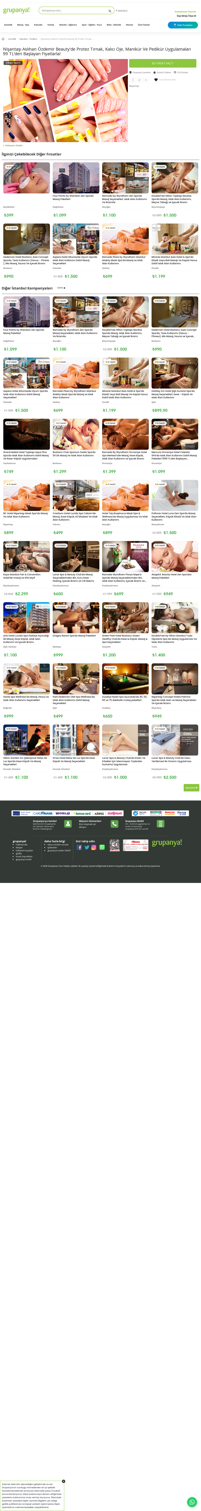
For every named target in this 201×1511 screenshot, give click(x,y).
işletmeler (52, 847)
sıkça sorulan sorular (58, 844)
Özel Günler (144, 25)
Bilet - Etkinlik (114, 25)
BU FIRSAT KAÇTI (162, 63)
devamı (191, 788)
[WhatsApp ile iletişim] (192, 1502)
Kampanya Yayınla (185, 11)
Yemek (50, 25)
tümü (60, 287)
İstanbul (121, 10)
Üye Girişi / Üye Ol (186, 15)
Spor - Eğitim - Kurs (92, 25)
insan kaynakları (24, 856)
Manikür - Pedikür (28, 38)
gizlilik (19, 853)
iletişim (19, 847)
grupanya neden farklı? (59, 850)
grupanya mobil (23, 859)
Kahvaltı (38, 25)
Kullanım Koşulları (115, 866)
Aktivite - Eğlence (68, 25)
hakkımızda (21, 844)
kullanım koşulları (24, 850)
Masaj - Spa (23, 25)
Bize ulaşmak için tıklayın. (87, 826)
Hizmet (129, 25)
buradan (29, 1507)
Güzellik (8, 25)
